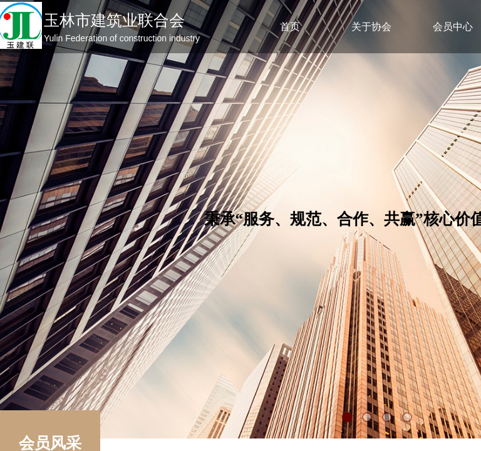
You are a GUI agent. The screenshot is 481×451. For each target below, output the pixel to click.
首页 (290, 26)
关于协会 (371, 26)
